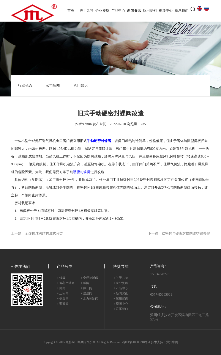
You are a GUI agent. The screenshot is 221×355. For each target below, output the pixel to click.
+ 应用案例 (121, 298)
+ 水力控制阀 (89, 298)
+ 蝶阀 (61, 278)
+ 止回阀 (62, 293)
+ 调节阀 (62, 304)
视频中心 (166, 11)
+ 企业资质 (121, 283)
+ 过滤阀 (86, 293)
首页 (70, 11)
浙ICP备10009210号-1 (136, 342)
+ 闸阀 (61, 288)
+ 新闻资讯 (121, 293)
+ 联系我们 (121, 309)
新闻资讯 (134, 11)
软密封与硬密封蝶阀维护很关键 (186, 233)
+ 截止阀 (86, 288)
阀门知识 (81, 85)
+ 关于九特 (121, 278)
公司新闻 (53, 85)
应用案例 (150, 11)
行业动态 (25, 85)
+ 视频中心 (121, 304)
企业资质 (102, 11)
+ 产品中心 (121, 288)
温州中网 (172, 342)
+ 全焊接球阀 (89, 278)
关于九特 (86, 11)
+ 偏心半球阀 (65, 283)
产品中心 (118, 11)
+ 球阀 (85, 283)
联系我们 (181, 11)
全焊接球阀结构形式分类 (44, 233)
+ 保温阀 (62, 298)
